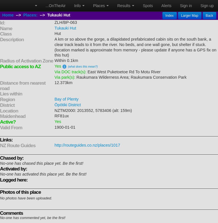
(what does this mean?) (83, 66)
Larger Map (189, 16)
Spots (148, 5)
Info (79, 5)
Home (8, 15)
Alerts (166, 5)
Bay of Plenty (66, 99)
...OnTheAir (56, 5)
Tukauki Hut (65, 28)
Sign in (186, 5)
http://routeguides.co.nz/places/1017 (87, 145)
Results (125, 5)
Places (101, 5)
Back (209, 16)
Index (169, 16)
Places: (30, 15)
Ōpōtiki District (67, 105)
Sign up (207, 5)
